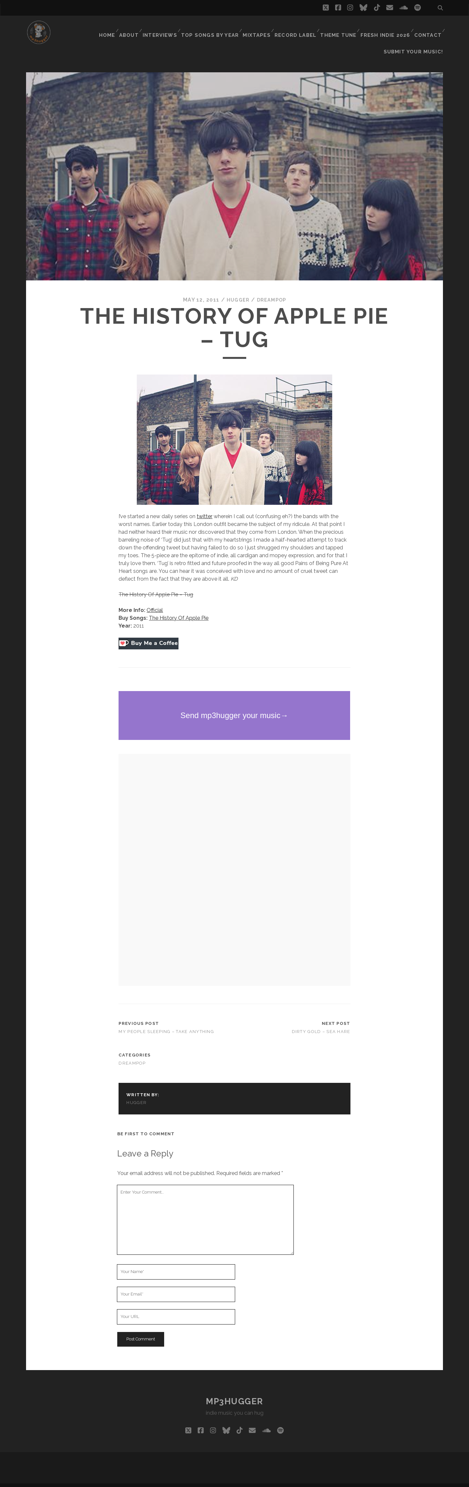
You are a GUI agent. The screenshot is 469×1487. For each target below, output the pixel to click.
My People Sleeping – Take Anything (166, 1020)
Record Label (299, 27)
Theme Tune (341, 27)
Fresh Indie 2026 (386, 27)
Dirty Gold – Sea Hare (321, 1020)
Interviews (168, 27)
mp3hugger (234, 1390)
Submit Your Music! (417, 35)
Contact (428, 27)
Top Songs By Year (217, 27)
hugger (236, 289)
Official (155, 599)
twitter (204, 506)
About (136, 27)
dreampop (272, 289)
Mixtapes (261, 27)
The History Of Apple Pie (178, 607)
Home (113, 27)
